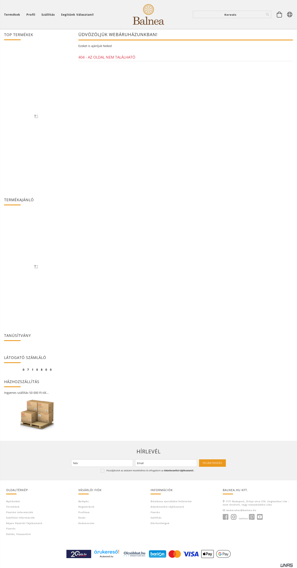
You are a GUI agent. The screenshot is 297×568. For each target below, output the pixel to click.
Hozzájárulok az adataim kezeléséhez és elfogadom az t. (150, 470)
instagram (233, 517)
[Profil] (30, 14)
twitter (243, 518)
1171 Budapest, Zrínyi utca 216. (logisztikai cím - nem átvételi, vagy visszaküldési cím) (256, 503)
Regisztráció (86, 506)
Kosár (82, 517)
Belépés (83, 501)
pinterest (251, 517)
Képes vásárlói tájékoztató (24, 523)
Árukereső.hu (106, 556)
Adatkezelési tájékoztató (167, 506)
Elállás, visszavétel (18, 534)
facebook (225, 517)
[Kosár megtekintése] (279, 14)
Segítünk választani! (77, 14)
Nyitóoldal (13, 501)
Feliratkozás (212, 463)
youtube (259, 517)
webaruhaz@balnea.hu (241, 510)
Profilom (84, 512)
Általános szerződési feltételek (171, 501)
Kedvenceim (86, 523)
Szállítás (48, 14)
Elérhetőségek (160, 523)
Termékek (13, 506)
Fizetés (10, 528)
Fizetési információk (19, 512)
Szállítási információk (20, 517)
